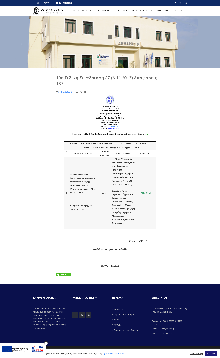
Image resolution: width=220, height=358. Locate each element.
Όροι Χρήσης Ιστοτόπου (114, 353)
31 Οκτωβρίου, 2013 (66, 92)
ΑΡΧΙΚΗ (76, 10)
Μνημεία (117, 325)
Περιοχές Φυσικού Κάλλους (126, 330)
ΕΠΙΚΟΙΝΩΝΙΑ (179, 10)
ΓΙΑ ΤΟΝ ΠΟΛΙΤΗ (105, 11)
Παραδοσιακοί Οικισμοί (124, 314)
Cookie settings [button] (196, 353)
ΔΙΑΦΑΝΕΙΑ (146, 11)
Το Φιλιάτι (118, 309)
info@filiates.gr (112, 126)
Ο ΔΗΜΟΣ (88, 11)
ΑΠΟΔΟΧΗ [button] (211, 353)
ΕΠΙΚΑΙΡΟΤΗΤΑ (163, 11)
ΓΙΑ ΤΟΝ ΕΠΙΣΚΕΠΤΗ (126, 11)
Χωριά (116, 319)
